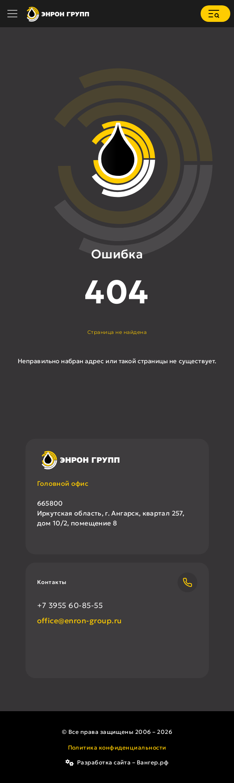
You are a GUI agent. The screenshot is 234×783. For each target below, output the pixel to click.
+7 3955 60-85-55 (70, 605)
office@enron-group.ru (79, 620)
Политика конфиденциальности (117, 747)
